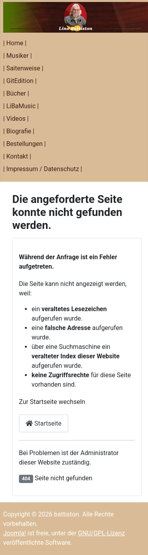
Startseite (44, 423)
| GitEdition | (20, 81)
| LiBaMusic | (21, 106)
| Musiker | (17, 55)
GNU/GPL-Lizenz (101, 533)
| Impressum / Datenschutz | (42, 169)
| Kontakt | (17, 156)
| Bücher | (16, 93)
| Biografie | (18, 131)
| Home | (14, 43)
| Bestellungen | (24, 144)
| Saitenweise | (23, 68)
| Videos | (16, 118)
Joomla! (14, 533)
